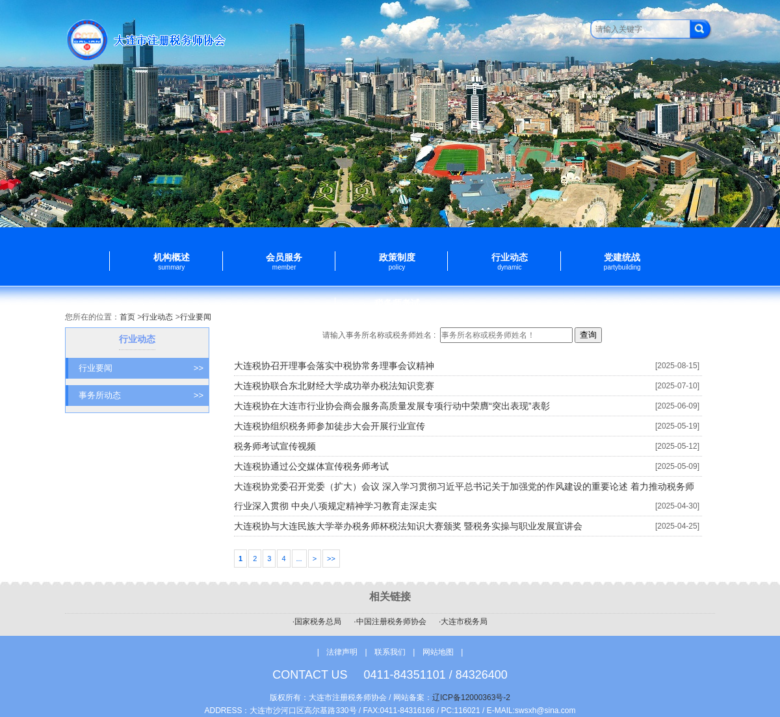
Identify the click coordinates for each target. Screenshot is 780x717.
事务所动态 (141, 395)
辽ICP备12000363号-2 (471, 697)
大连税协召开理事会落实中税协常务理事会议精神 (334, 365)
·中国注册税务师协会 (390, 621)
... (299, 558)
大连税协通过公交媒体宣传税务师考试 (311, 466)
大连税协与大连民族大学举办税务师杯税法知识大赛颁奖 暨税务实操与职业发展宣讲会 (408, 526)
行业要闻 (195, 316)
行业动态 (157, 316)
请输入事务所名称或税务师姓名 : (380, 335)
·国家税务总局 (316, 621)
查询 (588, 335)
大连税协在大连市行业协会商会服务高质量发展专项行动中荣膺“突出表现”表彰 (392, 406)
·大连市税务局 (463, 621)
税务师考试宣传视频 (275, 446)
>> (331, 558)
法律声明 (342, 652)
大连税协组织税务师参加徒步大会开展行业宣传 (329, 426)
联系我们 (391, 652)
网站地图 (438, 652)
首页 (127, 316)
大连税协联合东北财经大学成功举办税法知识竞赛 (334, 386)
